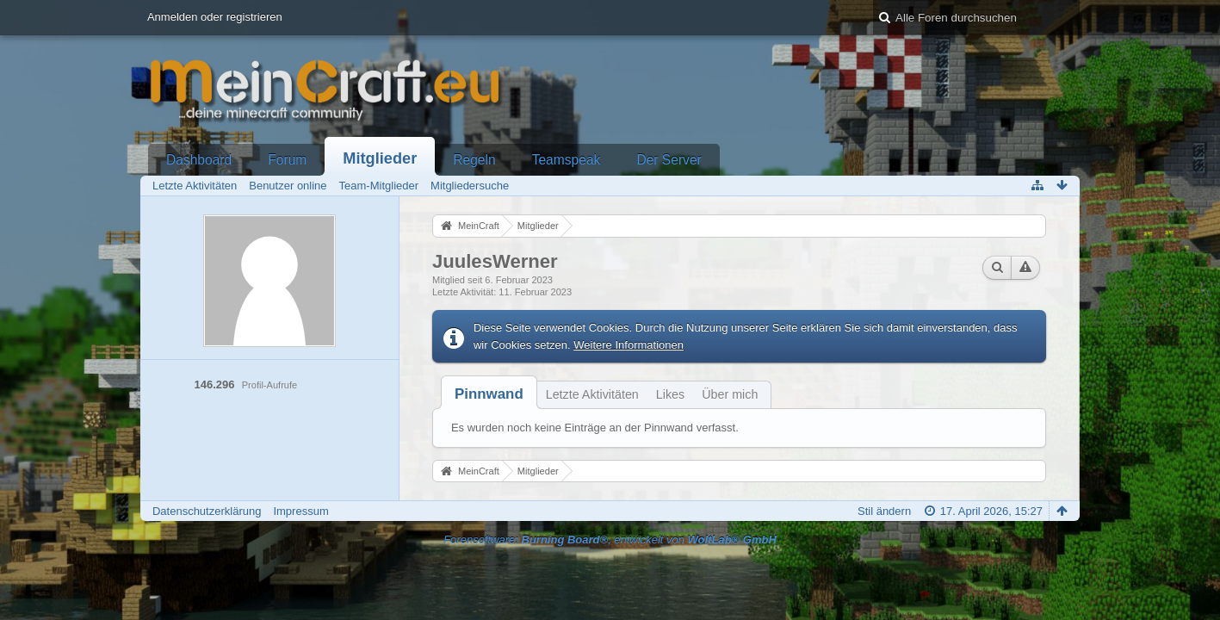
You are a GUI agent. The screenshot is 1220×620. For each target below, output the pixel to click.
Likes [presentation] (670, 394)
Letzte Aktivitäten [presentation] (592, 394)
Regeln (474, 159)
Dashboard (199, 159)
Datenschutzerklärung (206, 511)
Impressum (300, 511)
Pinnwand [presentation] (489, 394)
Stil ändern (884, 511)
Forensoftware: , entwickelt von (610, 539)
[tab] (489, 393)
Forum (287, 159)
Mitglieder (380, 158)
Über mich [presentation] (730, 394)
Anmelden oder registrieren (214, 16)
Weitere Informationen (628, 344)
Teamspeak (566, 159)
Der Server (668, 159)
